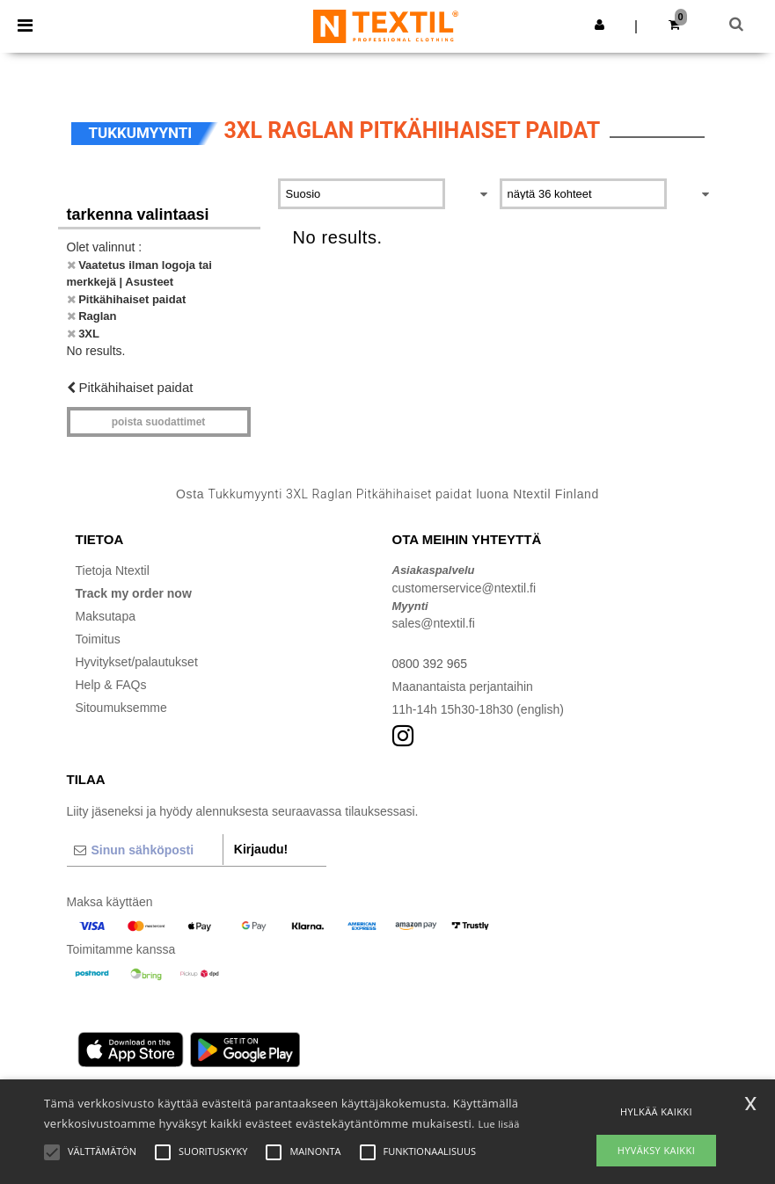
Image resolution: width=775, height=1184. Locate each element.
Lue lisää (498, 1123)
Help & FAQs (111, 685)
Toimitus (98, 639)
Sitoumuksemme (121, 708)
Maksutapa (105, 616)
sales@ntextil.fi (433, 623)
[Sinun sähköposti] (145, 850)
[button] (599, 25)
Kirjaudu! (261, 849)
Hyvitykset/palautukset (137, 662)
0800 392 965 (430, 664)
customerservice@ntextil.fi (464, 588)
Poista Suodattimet (159, 422)
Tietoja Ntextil (113, 570)
